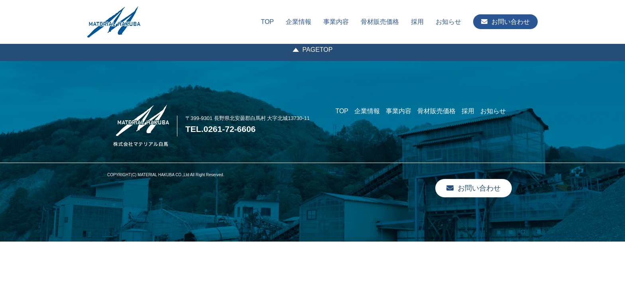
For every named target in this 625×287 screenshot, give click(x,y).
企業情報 (298, 21)
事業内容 (336, 21)
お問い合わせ (505, 21)
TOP (267, 21)
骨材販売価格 (380, 21)
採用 (417, 21)
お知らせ (448, 21)
